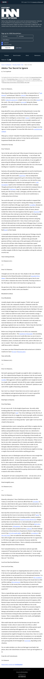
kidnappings (16, 526)
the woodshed (38, 577)
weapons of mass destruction (28, 519)
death (38, 100)
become (14, 352)
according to (34, 533)
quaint (37, 515)
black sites (37, 524)
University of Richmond (37, 2)
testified (3, 380)
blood (5, 230)
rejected (23, 95)
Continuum (6, 42)
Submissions (37, 55)
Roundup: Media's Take (18, 64)
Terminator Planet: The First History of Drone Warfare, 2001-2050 (15, 82)
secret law (27, 641)
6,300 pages (12, 189)
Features (6, 55)
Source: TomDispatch (6, 64)
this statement (16, 582)
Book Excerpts (17, 55)
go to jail (23, 102)
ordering (29, 528)
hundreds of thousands (26, 334)
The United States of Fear (12, 79)
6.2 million (32, 205)
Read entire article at (11, 664)
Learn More (18, 47)
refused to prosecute (12, 100)
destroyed (37, 212)
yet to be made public (15, 533)
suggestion (22, 175)
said (17, 413)
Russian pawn (21, 352)
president (36, 501)
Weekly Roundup (7, 44)
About (27, 55)
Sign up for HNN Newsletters (22, 672)
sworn (27, 118)
